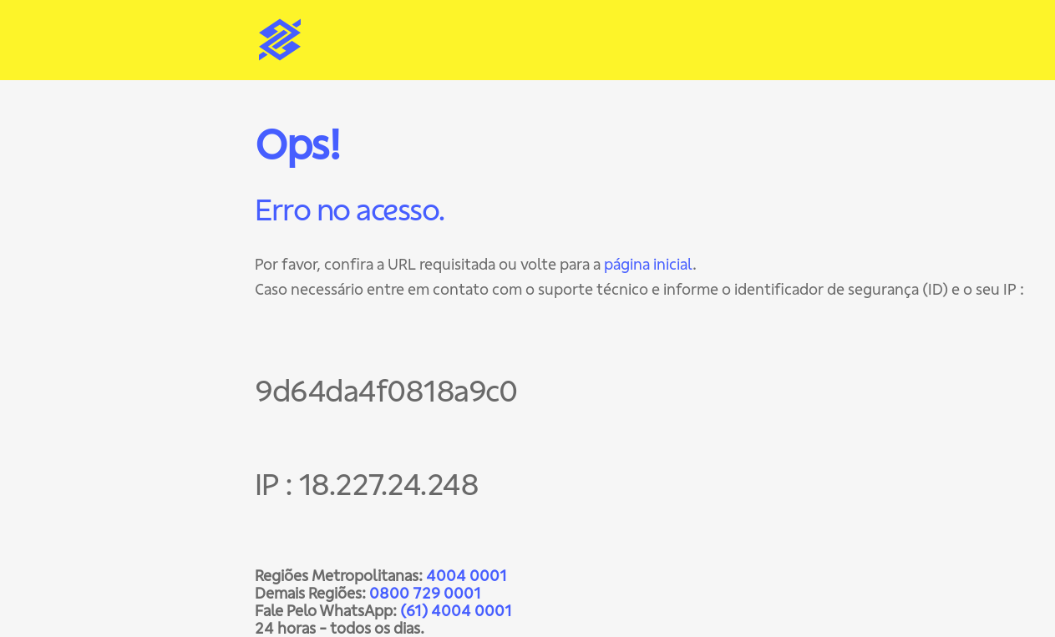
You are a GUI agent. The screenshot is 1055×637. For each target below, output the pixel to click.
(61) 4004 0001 (456, 610)
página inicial (648, 264)
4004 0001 (466, 575)
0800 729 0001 (425, 593)
